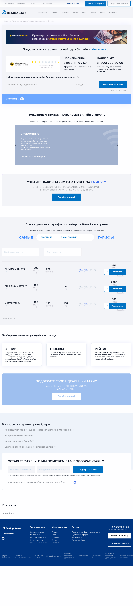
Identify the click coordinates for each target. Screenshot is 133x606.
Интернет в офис (36, 540)
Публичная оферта (80, 535)
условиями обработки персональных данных (83, 475)
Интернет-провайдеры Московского (29, 21)
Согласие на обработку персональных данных (110, 556)
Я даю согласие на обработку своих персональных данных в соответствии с (55, 475)
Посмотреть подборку (33, 156)
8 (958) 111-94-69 (71, 3)
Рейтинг (65, 12)
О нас (102, 12)
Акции (75, 12)
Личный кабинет (79, 540)
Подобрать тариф (66, 197)
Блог (84, 12)
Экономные (69, 237)
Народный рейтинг (37, 537)
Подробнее (122, 276)
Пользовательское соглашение (126, 556)
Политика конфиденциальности (86, 532)
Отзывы (93, 12)
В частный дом (46, 3)
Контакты (113, 12)
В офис (33, 3)
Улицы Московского (38, 543)
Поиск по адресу (95, 3)
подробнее (9, 513)
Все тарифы (15, 98)
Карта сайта (77, 537)
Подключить (117, 272)
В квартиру (21, 3)
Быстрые (46, 237)
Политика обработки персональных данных (69, 556)
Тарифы (54, 12)
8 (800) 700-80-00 (110, 62)
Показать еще (10, 318)
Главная (7, 21)
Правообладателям (53, 556)
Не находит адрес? (119, 90)
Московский (8, 3)
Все (87, 237)
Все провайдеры (36, 532)
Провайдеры (42, 12)
